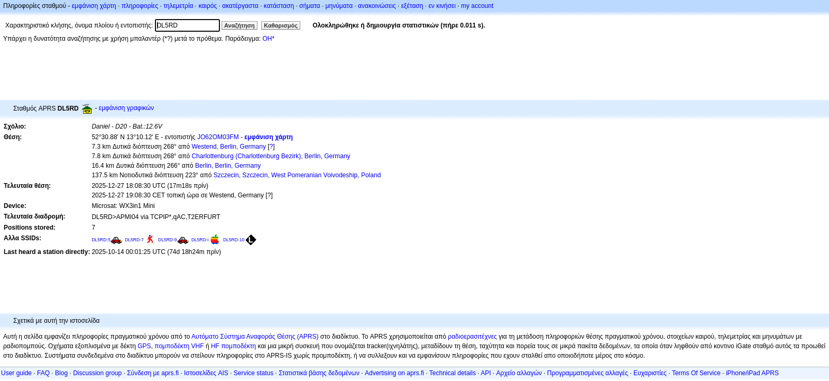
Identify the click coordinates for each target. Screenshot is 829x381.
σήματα (309, 6)
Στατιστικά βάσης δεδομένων (319, 373)
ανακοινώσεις (377, 6)
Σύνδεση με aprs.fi (153, 373)
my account (477, 6)
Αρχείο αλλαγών (519, 373)
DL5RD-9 (167, 239)
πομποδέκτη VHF (179, 346)
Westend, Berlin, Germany (228, 146)
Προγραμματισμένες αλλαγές (587, 373)
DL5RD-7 (134, 239)
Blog (61, 373)
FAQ (43, 373)
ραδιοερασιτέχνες (472, 336)
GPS (144, 346)
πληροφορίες (140, 6)
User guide (16, 373)
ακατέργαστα (240, 6)
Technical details (452, 373)
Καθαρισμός (281, 25)
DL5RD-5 (100, 239)
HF (215, 346)
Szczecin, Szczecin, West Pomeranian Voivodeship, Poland (297, 175)
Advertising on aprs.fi (394, 373)
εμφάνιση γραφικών (126, 108)
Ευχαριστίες (650, 373)
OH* (268, 38)
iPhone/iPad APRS (752, 373)
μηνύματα (339, 6)
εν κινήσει (441, 6)
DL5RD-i (200, 239)
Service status (253, 373)
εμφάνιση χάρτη (94, 6)
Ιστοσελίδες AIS (206, 373)
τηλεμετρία (178, 6)
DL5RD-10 (233, 239)
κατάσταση (279, 6)
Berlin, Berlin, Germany (228, 165)
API (486, 373)
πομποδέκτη (238, 346)
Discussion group (97, 373)
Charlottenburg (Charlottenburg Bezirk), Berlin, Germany (270, 156)
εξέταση (412, 6)
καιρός (208, 6)
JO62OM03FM (218, 137)
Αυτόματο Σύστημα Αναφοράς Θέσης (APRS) (254, 336)
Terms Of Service (696, 373)
